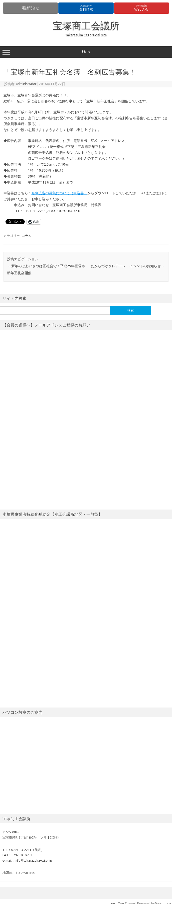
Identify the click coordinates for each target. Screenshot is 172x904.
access (30, 872)
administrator (26, 84)
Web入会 (141, 7)
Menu (86, 52)
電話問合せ (30, 8)
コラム (26, 235)
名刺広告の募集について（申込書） (59, 193)
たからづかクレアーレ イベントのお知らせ (128, 266)
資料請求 (86, 7)
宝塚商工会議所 (86, 25)
